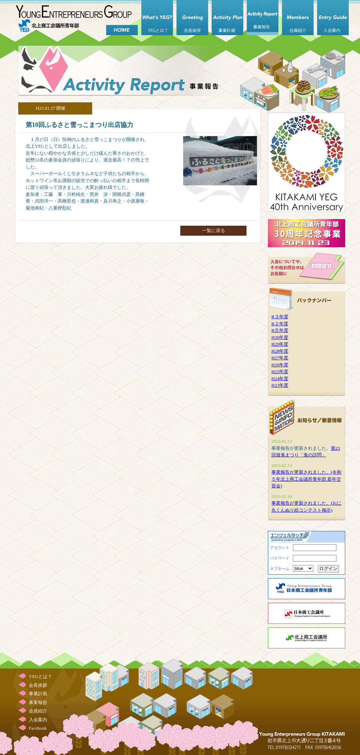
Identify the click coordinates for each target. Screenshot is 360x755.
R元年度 (279, 330)
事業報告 (262, 17)
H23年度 (279, 385)
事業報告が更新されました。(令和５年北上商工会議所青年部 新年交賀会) (306, 478)
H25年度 (279, 371)
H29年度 (279, 344)
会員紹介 (298, 17)
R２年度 (279, 323)
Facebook (38, 728)
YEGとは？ (157, 17)
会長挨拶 (192, 17)
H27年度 (279, 357)
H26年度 (279, 364)
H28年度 (279, 351)
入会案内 (333, 17)
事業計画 (227, 17)
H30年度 (279, 337)
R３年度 (279, 316)
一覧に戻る (213, 230)
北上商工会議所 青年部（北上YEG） (74, 17)
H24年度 (279, 378)
